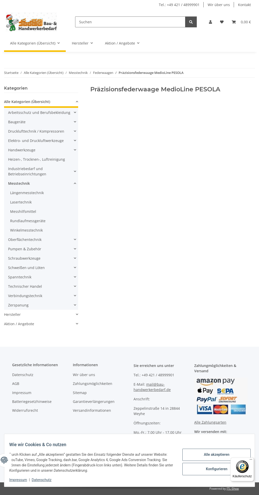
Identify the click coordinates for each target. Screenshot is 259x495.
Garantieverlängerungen (94, 401)
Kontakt (244, 4)
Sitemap (80, 392)
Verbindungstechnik (25, 295)
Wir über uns (219, 4)
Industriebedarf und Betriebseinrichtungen (27, 171)
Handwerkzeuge (21, 150)
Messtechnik (19, 183)
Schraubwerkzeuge (24, 258)
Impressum (21, 480)
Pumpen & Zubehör (24, 248)
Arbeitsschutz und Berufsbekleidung (39, 112)
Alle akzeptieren (213, 455)
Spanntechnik (19, 277)
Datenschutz (45, 480)
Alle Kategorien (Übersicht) (27, 101)
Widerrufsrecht (25, 410)
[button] (210, 22)
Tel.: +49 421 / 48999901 (179, 4)
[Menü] (251, 461)
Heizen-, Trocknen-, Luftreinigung (36, 159)
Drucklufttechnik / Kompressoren (36, 131)
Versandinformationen (92, 410)
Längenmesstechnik (27, 192)
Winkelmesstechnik (26, 230)
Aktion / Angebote (19, 323)
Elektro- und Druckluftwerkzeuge (36, 140)
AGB (15, 383)
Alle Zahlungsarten (210, 422)
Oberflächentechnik (24, 239)
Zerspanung (18, 305)
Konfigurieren (213, 468)
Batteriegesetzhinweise (32, 401)
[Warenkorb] (241, 22)
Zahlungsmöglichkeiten (92, 383)
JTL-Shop (233, 488)
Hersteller (12, 314)
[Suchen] (130, 21)
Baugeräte (17, 121)
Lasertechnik (21, 202)
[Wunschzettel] (222, 22)
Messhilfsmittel (23, 211)
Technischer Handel (25, 286)
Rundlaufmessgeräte (28, 220)
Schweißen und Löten (26, 267)
